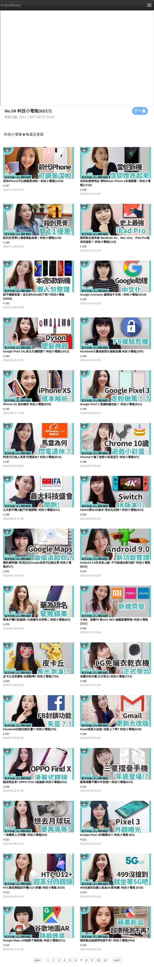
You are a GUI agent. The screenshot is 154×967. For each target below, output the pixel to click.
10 (98, 960)
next (116, 960)
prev (37, 960)
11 (105, 960)
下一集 (140, 111)
